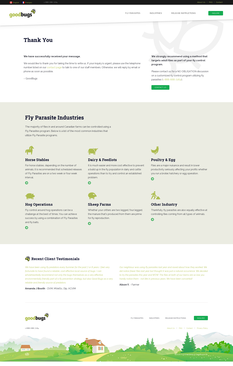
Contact (219, 2)
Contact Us (161, 90)
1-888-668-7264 (50, 2)
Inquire (215, 14)
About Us (201, 2)
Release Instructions (183, 14)
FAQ (210, 2)
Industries (156, 14)
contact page (54, 69)
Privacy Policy (202, 333)
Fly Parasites (132, 14)
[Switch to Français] (27, 2)
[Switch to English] (14, 2)
